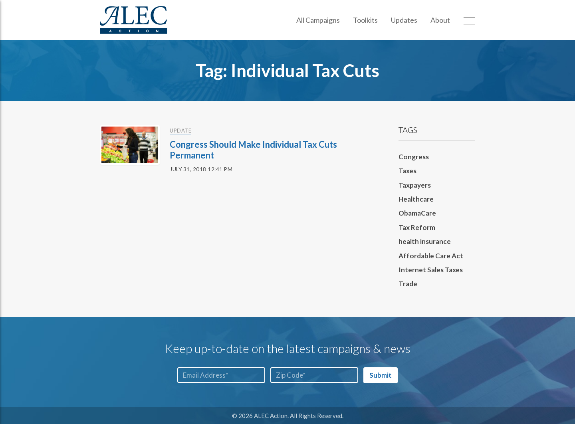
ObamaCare (417, 213)
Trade (408, 283)
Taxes (407, 170)
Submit (380, 375)
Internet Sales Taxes (431, 269)
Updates (404, 20)
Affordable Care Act (431, 256)
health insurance (425, 241)
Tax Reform (417, 227)
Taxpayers (415, 185)
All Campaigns (318, 20)
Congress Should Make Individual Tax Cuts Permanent (253, 149)
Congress (414, 157)
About (440, 20)
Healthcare (416, 199)
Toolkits (365, 20)
